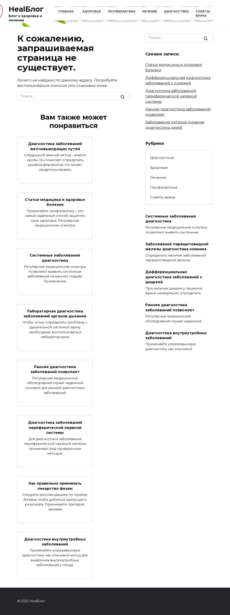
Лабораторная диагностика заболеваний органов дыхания (55, 313)
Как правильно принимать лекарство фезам (55, 485)
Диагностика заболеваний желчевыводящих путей (55, 146)
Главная (65, 11)
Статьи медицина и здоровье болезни (55, 201)
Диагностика (176, 11)
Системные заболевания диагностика (55, 257)
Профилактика (121, 11)
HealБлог (26, 9)
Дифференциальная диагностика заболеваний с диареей (173, 277)
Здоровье (91, 11)
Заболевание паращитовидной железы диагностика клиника (176, 246)
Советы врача (162, 197)
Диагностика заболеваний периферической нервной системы (55, 427)
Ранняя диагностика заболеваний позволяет (55, 369)
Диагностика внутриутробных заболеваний (55, 541)
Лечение (149, 11)
